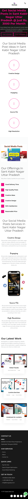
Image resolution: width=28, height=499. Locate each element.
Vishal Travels (14, 368)
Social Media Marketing (8, 470)
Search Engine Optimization (9, 467)
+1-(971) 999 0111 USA (7, 480)
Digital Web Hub (9, 491)
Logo (19, 370)
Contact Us (5, 457)
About (4, 454)
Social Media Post (12, 370)
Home (4, 452)
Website (8, 395)
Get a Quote (7, 34)
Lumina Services (14, 392)
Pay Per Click (5, 465)
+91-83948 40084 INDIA (8, 477)
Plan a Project (20, 34)
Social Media (19, 395)
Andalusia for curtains (14, 417)
